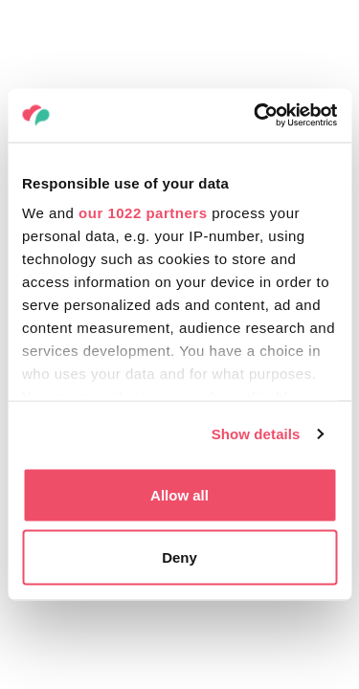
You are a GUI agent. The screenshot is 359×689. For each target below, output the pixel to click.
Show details (256, 434)
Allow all (179, 494)
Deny (179, 557)
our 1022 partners (143, 213)
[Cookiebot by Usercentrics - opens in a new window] (255, 115)
